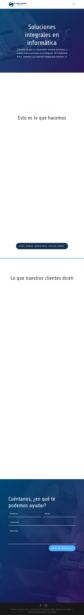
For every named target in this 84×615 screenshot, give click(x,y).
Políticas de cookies (64, 609)
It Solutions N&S (47, 609)
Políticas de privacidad (37, 612)
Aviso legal (51, 612)
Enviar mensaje (62, 548)
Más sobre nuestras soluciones (42, 246)
